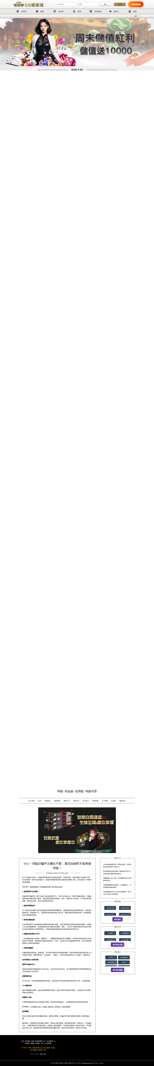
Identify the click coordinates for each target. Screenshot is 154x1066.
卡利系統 (27, 1041)
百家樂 (37, 1043)
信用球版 (95, 801)
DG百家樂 (50, 1041)
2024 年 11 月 (125, 915)
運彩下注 (67, 801)
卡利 (22, 1041)
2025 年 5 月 (110, 915)
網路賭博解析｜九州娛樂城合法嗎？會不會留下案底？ (49, 887)
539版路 (110, 933)
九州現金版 (124, 940)
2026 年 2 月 (110, 908)
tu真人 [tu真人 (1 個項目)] (124, 962)
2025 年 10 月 (125, 908)
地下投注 (86, 801)
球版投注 (48, 801)
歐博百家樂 (38, 1041)
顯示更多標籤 (117, 970)
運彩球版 (57, 801)
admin (67, 873)
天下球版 (105, 801)
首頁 (39, 801)
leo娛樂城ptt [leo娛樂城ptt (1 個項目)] (124, 957)
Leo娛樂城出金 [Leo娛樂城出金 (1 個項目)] (111, 962)
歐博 (32, 1041)
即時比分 (76, 801)
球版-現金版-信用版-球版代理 (77, 791)
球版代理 (122, 801)
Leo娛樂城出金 (110, 940)
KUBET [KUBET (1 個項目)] (111, 957)
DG (44, 1041)
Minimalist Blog (86, 1063)
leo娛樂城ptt (125, 933)
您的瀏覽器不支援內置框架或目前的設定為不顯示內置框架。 (77, 35)
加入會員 (32, 801)
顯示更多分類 (117, 945)
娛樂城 (32, 1043)
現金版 (113, 801)
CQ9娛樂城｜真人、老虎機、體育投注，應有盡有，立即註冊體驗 (53, 1007)
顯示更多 (117, 919)
